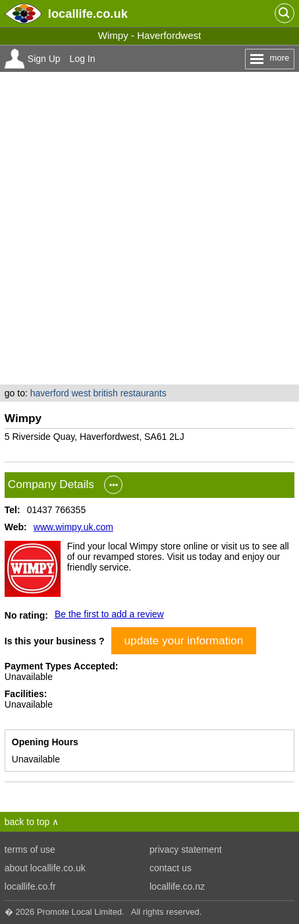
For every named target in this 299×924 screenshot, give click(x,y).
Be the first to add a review (109, 614)
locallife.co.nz (177, 886)
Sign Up (44, 58)
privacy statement (186, 849)
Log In (82, 58)
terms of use (30, 849)
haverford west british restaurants (98, 393)
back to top (27, 821)
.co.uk (88, 13)
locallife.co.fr (30, 886)
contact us (171, 868)
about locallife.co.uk (45, 868)
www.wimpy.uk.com (73, 527)
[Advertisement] (149, 228)
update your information (184, 640)
